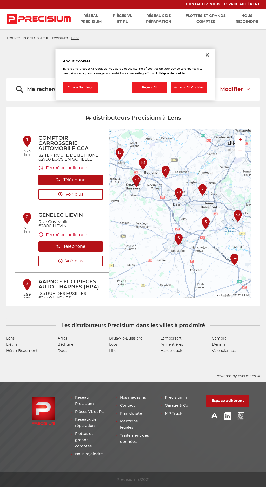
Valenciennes (224, 351)
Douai (63, 351)
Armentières (172, 345)
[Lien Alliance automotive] (214, 416)
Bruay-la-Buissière (125, 338)
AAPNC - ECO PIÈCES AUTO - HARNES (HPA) (68, 284)
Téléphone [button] (70, 179)
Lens (75, 38)
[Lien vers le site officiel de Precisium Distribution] (38, 19)
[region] (135, 74)
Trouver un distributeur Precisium (37, 38)
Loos (113, 345)
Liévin (11, 345)
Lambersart (171, 338)
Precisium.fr (176, 397)
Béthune (65, 345)
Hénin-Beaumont (22, 351)
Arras (62, 338)
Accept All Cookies (189, 87)
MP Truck (173, 413)
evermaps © (249, 376)
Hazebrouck (171, 351)
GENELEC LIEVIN (60, 215)
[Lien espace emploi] (240, 416)
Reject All (149, 87)
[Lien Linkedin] (227, 416)
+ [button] (240, 140)
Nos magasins (133, 397)
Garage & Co (176, 405)
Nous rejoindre (89, 454)
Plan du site (131, 413)
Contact (127, 405)
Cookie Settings (81, 87)
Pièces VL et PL (89, 412)
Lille (112, 351)
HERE (246, 295)
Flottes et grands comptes (84, 440)
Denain (218, 345)
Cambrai (220, 338)
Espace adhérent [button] (227, 401)
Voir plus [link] (70, 194)
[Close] (207, 55)
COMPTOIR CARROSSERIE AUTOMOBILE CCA (63, 143)
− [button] (240, 151)
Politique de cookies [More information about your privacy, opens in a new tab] (171, 73)
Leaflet (220, 295)
